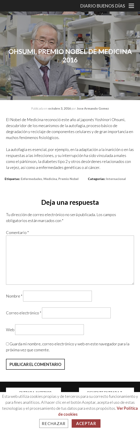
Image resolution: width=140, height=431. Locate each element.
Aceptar (86, 423)
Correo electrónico (23, 312)
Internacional (116, 179)
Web (10, 329)
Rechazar (54, 423)
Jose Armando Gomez (93, 108)
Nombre (14, 296)
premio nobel (68, 179)
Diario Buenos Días (102, 5)
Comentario (17, 232)
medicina (50, 179)
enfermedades (31, 179)
